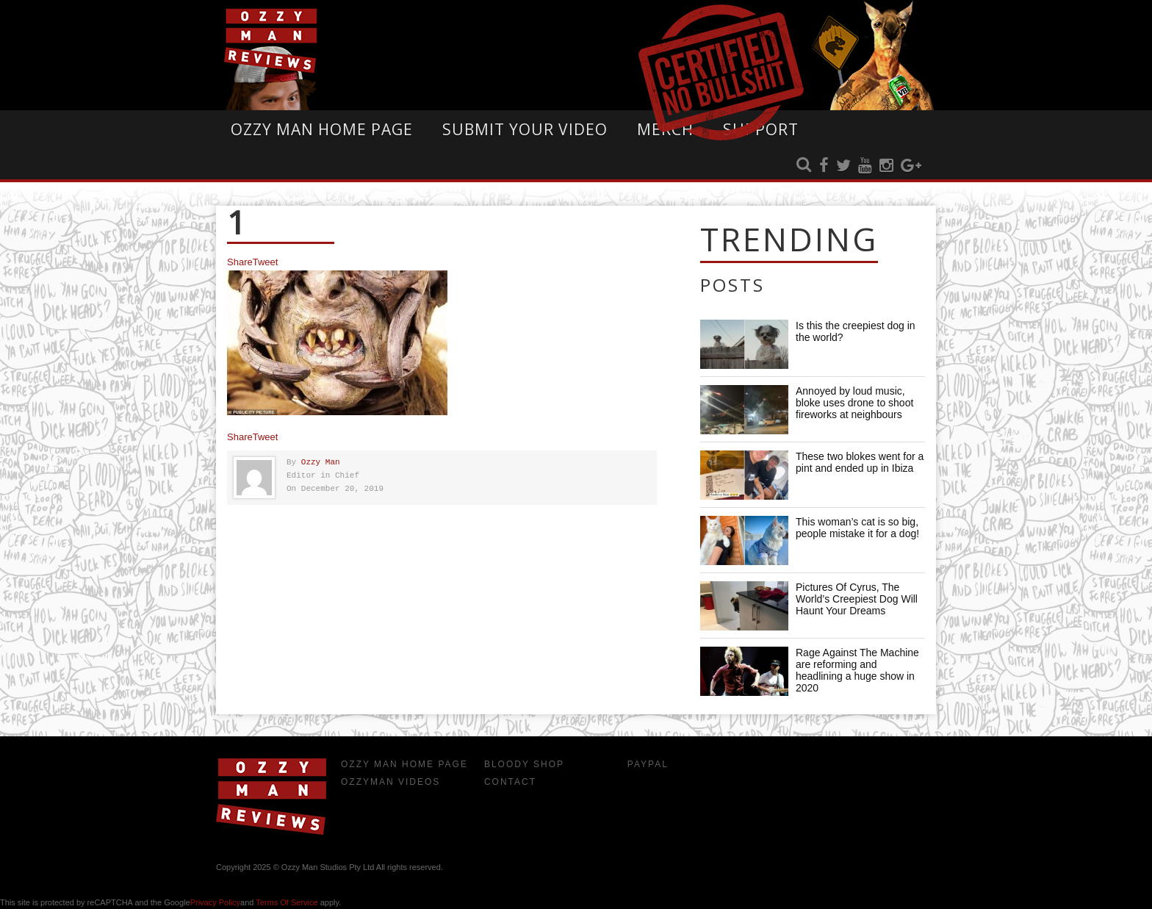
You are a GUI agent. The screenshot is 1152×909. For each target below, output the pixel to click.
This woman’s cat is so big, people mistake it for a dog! (857, 527)
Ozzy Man (320, 462)
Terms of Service (286, 902)
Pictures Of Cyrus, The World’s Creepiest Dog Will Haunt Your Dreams (857, 599)
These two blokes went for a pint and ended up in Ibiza (860, 462)
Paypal (648, 764)
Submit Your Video (525, 129)
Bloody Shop (524, 764)
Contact (510, 782)
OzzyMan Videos (390, 782)
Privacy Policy (215, 902)
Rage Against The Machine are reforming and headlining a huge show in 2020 (857, 670)
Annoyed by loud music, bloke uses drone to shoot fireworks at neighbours (854, 402)
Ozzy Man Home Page (322, 129)
